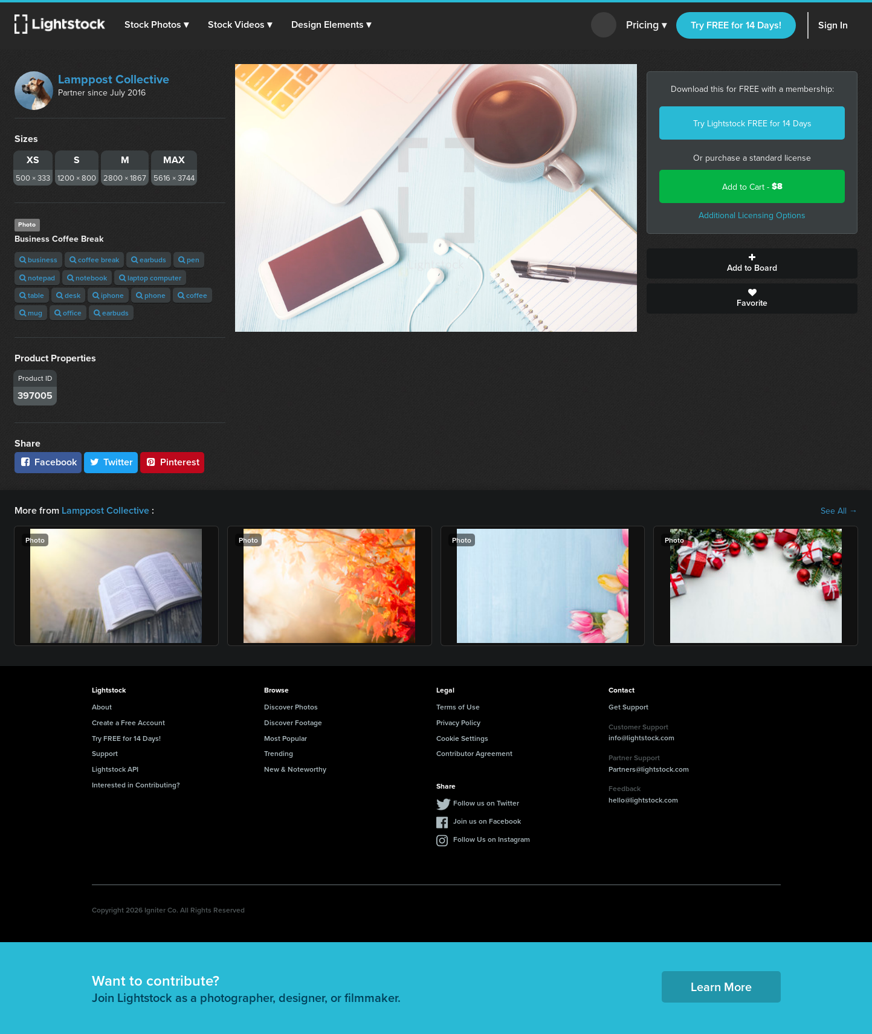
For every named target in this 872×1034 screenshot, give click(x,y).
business (38, 259)
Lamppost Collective (113, 79)
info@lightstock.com (641, 737)
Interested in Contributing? (136, 785)
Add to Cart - (752, 186)
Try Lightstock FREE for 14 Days (752, 123)
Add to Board (752, 263)
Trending (278, 753)
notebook (87, 278)
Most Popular (285, 738)
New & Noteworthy (295, 769)
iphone (108, 295)
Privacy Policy (458, 722)
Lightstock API (115, 769)
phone (151, 295)
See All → (839, 511)
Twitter (111, 462)
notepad (37, 278)
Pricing (646, 25)
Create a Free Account (128, 722)
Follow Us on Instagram (491, 839)
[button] (156, 24)
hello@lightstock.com (643, 800)
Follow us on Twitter (486, 803)
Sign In (833, 25)
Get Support (628, 707)
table (31, 295)
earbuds (148, 259)
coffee (192, 295)
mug (30, 313)
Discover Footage (293, 722)
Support (105, 753)
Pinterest (172, 462)
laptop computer (150, 278)
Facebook (48, 462)
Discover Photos (291, 707)
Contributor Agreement (474, 753)
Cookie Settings (462, 738)
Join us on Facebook (487, 821)
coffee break (94, 259)
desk (68, 295)
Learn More (721, 986)
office (68, 313)
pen (188, 259)
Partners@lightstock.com (649, 769)
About (102, 707)
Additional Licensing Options (752, 215)
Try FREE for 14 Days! (736, 25)
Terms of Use (458, 707)
